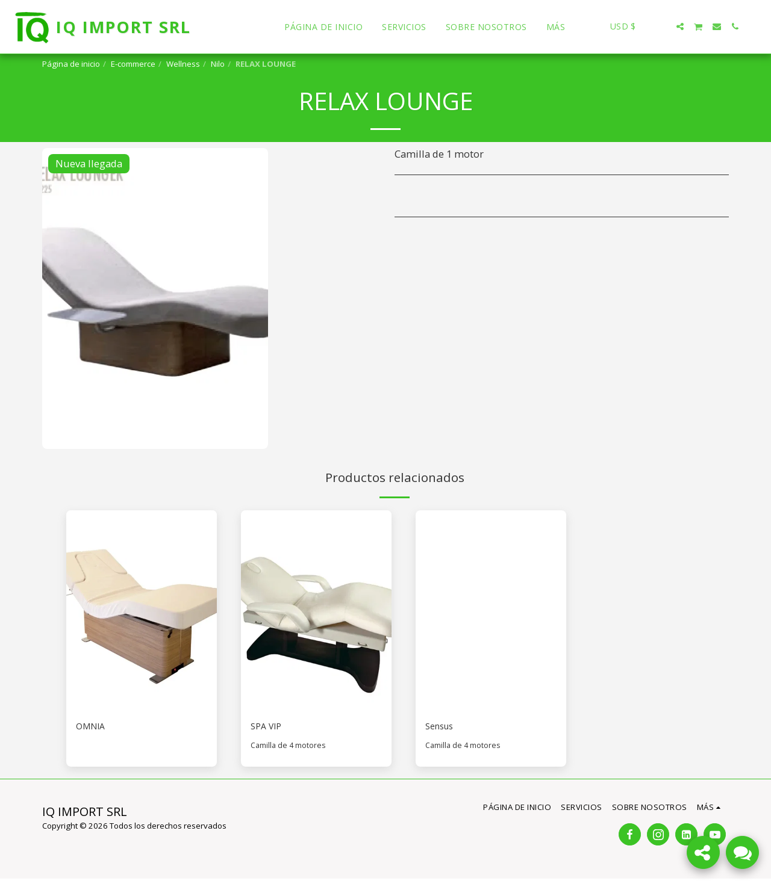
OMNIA (92, 727)
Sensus (441, 727)
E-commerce (133, 63)
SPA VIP (268, 727)
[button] (662, 26)
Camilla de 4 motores (289, 747)
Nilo (218, 63)
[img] (141, 610)
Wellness (183, 63)
